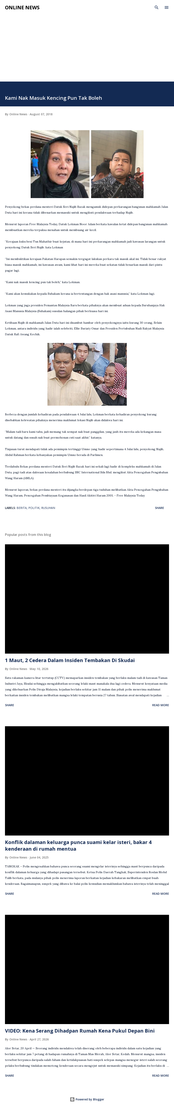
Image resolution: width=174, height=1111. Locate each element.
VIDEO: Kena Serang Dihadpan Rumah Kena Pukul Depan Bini (80, 1030)
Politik (34, 508)
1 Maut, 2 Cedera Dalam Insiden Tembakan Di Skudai (70, 660)
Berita (22, 508)
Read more (160, 705)
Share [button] (159, 508)
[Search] (156, 7)
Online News (22, 7)
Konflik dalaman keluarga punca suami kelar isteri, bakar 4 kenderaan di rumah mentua (78, 845)
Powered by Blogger (87, 1099)
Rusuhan (48, 508)
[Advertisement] (87, 50)
